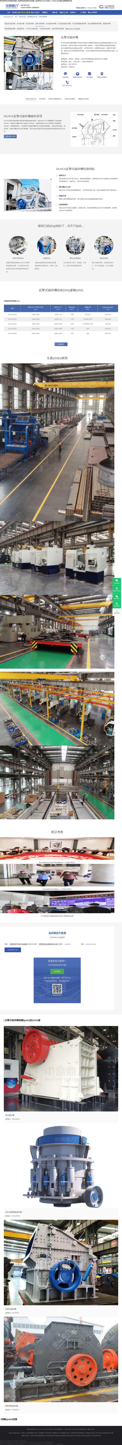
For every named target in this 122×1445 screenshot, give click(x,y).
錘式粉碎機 (48, 1433)
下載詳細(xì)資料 (10, 136)
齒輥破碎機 (106, 23)
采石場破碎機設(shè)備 (31, 1433)
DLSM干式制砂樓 (32, 28)
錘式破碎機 (20, 23)
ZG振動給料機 (73, 1433)
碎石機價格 (41, 1433)
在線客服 (57, 971)
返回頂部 (117, 613)
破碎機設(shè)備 (32, 16)
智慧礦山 (45, 12)
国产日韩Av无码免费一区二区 (20, 1444)
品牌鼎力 (73, 12)
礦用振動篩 (81, 1433)
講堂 (70, 1429)
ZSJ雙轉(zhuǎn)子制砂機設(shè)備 (60, 1433)
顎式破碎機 (30, 23)
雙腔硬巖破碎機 (10, 28)
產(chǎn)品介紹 (31, 99)
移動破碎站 (20, 28)
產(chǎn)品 (22, 16)
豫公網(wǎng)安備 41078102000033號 (91, 1435)
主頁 (8, 12)
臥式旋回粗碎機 (51, 23)
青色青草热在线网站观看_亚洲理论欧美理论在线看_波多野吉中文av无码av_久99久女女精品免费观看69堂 (36, 1)
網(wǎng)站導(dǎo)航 (14, 1433)
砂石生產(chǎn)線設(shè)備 (103, 1433)
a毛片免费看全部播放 (46, 1444)
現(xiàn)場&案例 (25, 13)
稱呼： (61, 944)
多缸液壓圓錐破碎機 (94, 23)
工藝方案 (54, 12)
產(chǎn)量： (33, 944)
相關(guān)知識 (83, 99)
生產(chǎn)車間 (70, 99)
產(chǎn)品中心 (35, 13)
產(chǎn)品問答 (49, 1429)
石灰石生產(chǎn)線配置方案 (79, 1429)
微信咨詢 (116, 598)
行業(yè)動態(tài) (58, 1429)
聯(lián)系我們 (92, 12)
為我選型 (61, 344)
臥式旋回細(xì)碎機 (64, 23)
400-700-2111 (67, 85)
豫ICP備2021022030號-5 (74, 1435)
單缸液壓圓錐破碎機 (79, 23)
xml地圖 (22, 1433)
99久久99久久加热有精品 (6, 1444)
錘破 (112, 1433)
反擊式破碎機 (43, 16)
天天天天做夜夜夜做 (58, 1444)
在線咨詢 (65, 77)
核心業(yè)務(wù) (16, 13)
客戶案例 (90, 77)
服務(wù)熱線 (117, 591)
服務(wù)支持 (64, 13)
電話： (83, 944)
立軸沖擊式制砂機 (57, 28)
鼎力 (43, 1429)
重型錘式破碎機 (10, 23)
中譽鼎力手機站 (92, 8)
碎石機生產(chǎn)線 (90, 1433)
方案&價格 (117, 606)
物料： (7, 944)
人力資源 (83, 12)
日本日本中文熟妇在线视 (34, 1444)
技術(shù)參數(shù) (54, 99)
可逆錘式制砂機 (44, 28)
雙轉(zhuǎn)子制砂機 (72, 29)
